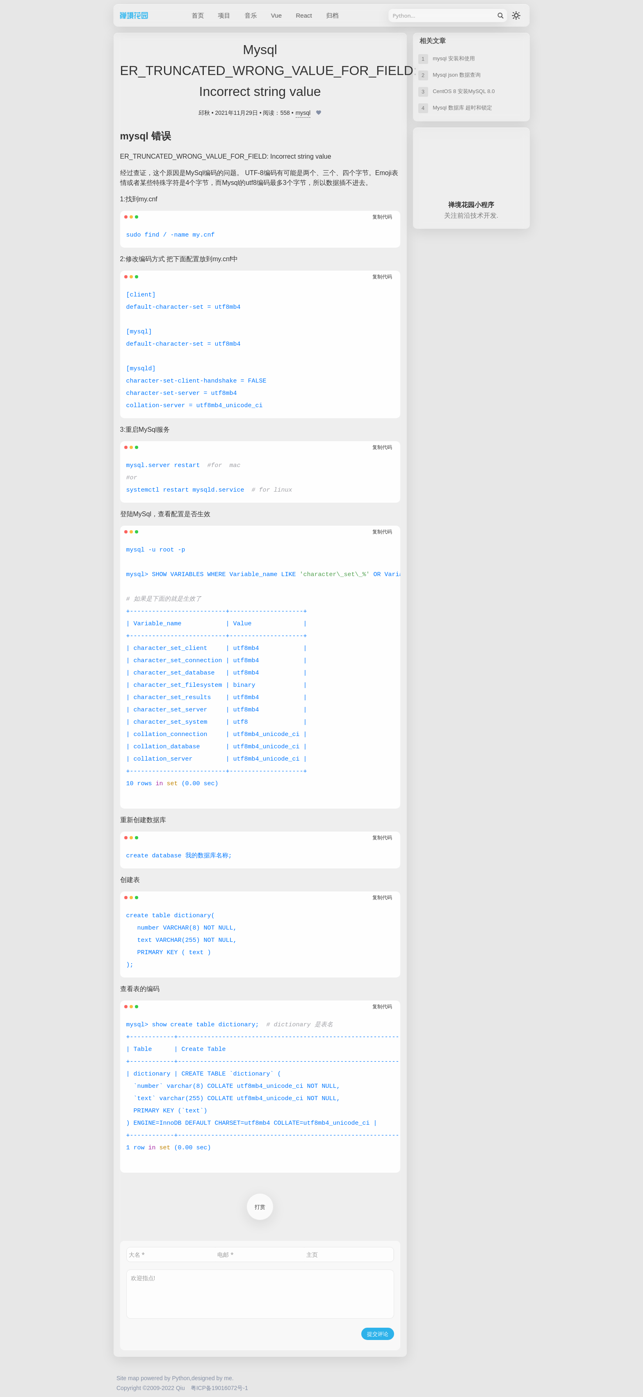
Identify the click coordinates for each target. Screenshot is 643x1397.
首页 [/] (198, 15)
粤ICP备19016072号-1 (219, 1388)
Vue (276, 15)
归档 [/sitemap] (332, 15)
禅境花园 (144, 15)
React (304, 15)
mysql (303, 112)
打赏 (260, 1206)
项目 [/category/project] (224, 15)
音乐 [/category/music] (250, 15)
